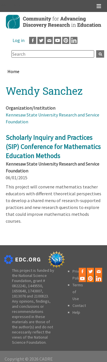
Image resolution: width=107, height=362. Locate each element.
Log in (19, 40)
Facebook (32, 40)
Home (13, 71)
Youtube (57, 40)
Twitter (41, 40)
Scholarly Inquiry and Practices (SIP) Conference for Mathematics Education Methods (53, 146)
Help (76, 312)
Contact (79, 305)
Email (49, 40)
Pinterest (65, 40)
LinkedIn (74, 40)
